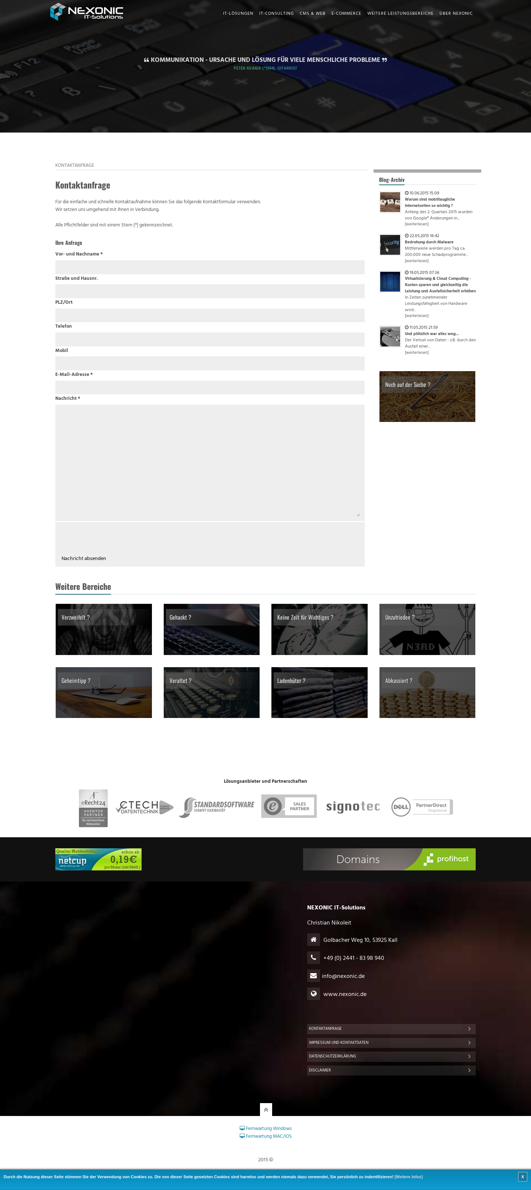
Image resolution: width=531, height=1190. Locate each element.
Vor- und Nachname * (79, 254)
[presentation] (113, 538)
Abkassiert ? (399, 680)
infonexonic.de (343, 976)
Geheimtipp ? (76, 680)
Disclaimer (320, 1070)
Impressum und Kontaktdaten (338, 1042)
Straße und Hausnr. (76, 278)
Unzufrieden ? (400, 617)
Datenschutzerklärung (332, 1056)
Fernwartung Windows (266, 1129)
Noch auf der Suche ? (408, 384)
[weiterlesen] (416, 224)
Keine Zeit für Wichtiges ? (305, 617)
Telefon (63, 326)
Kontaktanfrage (325, 1028)
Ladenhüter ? (291, 680)
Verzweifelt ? (76, 617)
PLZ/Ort (64, 302)
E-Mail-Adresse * (74, 375)
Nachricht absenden (84, 558)
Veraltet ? (181, 680)
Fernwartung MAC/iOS (266, 1136)
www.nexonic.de (345, 994)
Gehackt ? (180, 617)
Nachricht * (67, 398)
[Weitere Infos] (409, 1177)
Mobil (61, 351)
